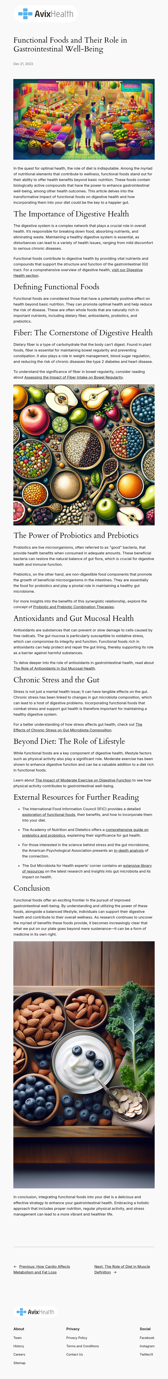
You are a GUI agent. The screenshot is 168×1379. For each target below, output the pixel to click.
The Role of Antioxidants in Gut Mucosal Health (54, 668)
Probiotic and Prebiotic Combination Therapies (73, 607)
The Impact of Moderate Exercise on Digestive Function (83, 780)
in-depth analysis (129, 850)
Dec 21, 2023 (23, 64)
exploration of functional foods (48, 814)
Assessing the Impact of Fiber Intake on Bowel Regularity (73, 377)
